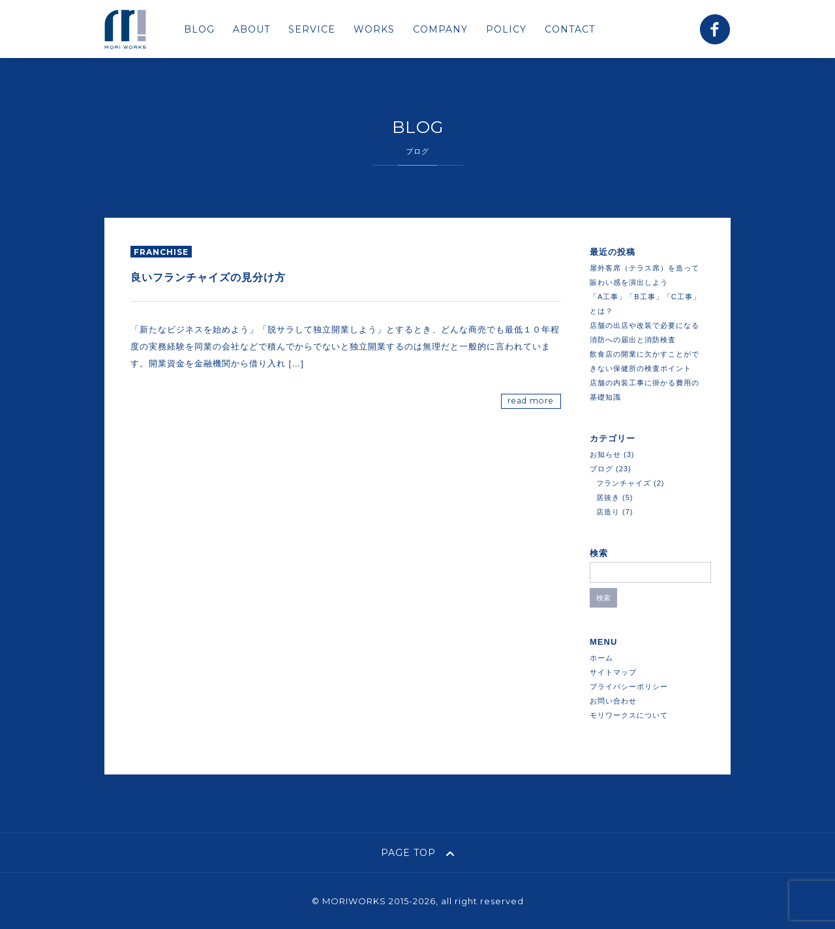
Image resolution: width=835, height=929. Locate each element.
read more (531, 401)
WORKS (374, 29)
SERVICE (311, 29)
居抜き (608, 497)
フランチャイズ (623, 483)
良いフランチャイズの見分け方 (208, 277)
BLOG (199, 29)
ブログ (601, 469)
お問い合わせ (613, 701)
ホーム (601, 658)
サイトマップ (613, 672)
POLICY (506, 29)
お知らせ (605, 454)
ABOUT (251, 29)
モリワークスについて (629, 715)
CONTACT (570, 29)
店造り (608, 512)
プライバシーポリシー (629, 686)
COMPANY (440, 29)
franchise (161, 252)
